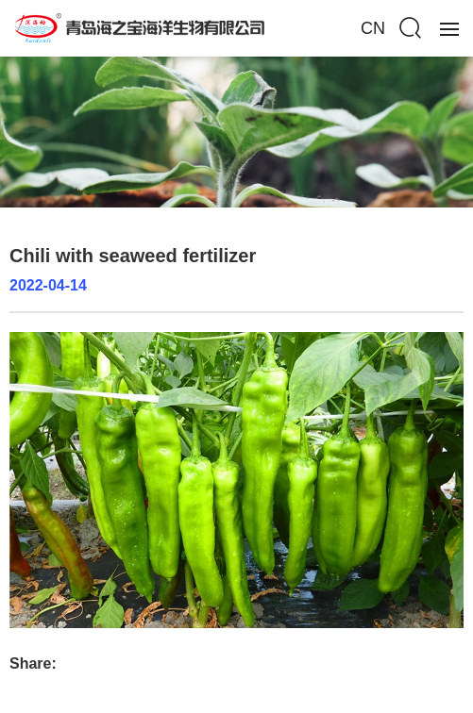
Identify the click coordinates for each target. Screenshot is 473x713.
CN (373, 28)
